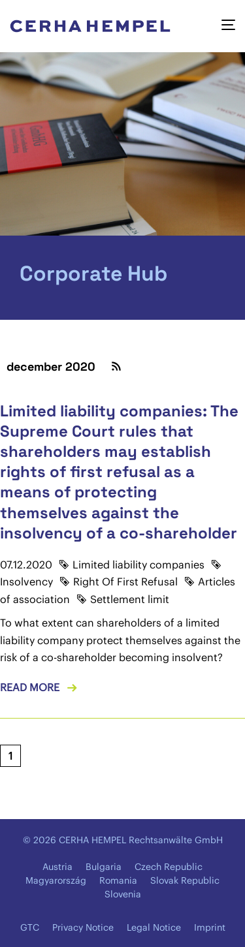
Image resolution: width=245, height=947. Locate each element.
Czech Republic (169, 867)
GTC (29, 927)
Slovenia (123, 894)
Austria (57, 867)
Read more (29, 687)
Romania (118, 880)
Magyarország (55, 880)
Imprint (209, 927)
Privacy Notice (83, 927)
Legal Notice (154, 927)
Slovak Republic (185, 880)
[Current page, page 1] (10, 756)
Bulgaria (104, 867)
